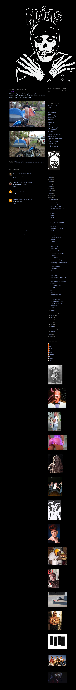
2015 (50, 188)
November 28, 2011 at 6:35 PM (23, 173)
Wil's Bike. (53, 273)
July (52, 317)
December (53, 199)
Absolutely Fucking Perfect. (57, 208)
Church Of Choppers (53, 146)
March (52, 326)
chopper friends (14, 164)
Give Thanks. (54, 230)
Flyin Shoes (51, 117)
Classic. (53, 215)
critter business (25, 164)
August (53, 315)
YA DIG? (50, 352)
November (53, 202)
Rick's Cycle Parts (52, 143)
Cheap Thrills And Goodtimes (55, 138)
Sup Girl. (53, 288)
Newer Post (12, 231)
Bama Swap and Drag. (56, 260)
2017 (50, 184)
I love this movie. (55, 211)
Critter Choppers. (55, 297)
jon (49, 356)
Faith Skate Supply (52, 105)
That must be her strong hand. (58, 253)
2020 (50, 177)
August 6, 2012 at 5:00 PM (25, 191)
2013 (50, 193)
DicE (49, 124)
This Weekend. (54, 268)
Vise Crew (50, 131)
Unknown (15, 191)
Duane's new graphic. (56, 204)
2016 (50, 186)
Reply (14, 177)
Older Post (42, 231)
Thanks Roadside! (55, 266)
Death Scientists (52, 121)
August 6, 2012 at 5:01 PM (25, 199)
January (53, 331)
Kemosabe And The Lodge (54, 134)
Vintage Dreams (52, 112)
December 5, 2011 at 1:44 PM (24, 182)
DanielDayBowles (52, 344)
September (54, 313)
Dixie (49, 126)
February (53, 329)
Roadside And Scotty (53, 141)
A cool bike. (53, 213)
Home (27, 231)
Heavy (49, 145)
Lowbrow (50, 114)
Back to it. (53, 217)
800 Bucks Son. (55, 257)
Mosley (50, 348)
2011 (50, 197)
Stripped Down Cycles (53, 128)
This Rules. (53, 255)
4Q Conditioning (52, 116)
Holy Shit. (53, 292)
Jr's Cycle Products (52, 129)
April (52, 324)
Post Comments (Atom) (22, 234)
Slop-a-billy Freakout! (56, 206)
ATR (49, 110)
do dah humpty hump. (56, 244)
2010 (50, 334)
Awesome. (53, 241)
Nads (14, 182)
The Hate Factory (52, 136)
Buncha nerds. (54, 248)
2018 (50, 181)
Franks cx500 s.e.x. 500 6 (57, 220)
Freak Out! (50, 119)
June (52, 319)
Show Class (51, 122)
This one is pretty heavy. (57, 237)
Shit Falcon (50, 109)
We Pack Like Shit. (55, 299)
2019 (50, 179)
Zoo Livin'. (53, 226)
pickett (49, 360)
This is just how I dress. (56, 294)
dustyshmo (51, 354)
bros (22, 162)
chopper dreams (39, 162)
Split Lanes (50, 139)
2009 (50, 336)
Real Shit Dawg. (55, 305)
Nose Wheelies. (55, 246)
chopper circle (29, 162)
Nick (49, 350)
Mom (49, 346)
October (53, 310)
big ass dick (17, 162)
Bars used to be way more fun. (58, 281)
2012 (50, 195)
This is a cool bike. (55, 250)
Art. (51, 290)
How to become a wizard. (57, 228)
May (52, 322)
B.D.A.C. (50, 107)
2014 (50, 190)
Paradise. (53, 239)
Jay (14, 173)
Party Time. (53, 308)
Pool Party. (53, 270)
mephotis (50, 358)
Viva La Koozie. (54, 275)
